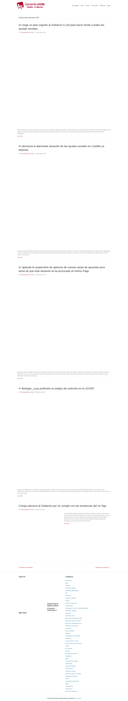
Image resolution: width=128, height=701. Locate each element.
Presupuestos (69, 668)
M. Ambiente (68, 648)
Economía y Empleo (70, 610)
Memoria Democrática (71, 653)
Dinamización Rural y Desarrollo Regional (76, 608)
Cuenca (67, 600)
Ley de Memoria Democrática (73, 643)
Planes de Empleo (70, 666)
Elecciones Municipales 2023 (73, 623)
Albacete (67, 585)
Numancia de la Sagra (71, 661)
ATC (66, 593)
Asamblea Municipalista (71, 590)
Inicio (82, 5)
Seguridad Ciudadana (71, 676)
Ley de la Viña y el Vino (71, 641)
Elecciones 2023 (69, 615)
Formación (68, 628)
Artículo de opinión (70, 588)
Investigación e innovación (72, 636)
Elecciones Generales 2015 (73, 621)
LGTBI (67, 646)
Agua (66, 583)
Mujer (66, 658)
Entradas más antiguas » (102, 567)
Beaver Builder (77, 698)
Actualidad (75, 5)
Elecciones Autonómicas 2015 (73, 618)
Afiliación (103, 5)
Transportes (68, 689)
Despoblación (69, 605)
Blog (108, 5)
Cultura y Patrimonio (71, 603)
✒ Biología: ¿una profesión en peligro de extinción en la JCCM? (56, 388)
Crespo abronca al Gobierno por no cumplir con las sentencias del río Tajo (62, 505)
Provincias (94, 5)
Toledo (67, 683)
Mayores (67, 651)
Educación (68, 613)
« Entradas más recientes (26, 567)
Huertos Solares (69, 631)
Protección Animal (70, 671)
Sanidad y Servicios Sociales (73, 673)
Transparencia (69, 686)
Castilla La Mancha (70, 598)
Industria (67, 633)
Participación (68, 663)
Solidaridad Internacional (72, 681)
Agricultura (68, 580)
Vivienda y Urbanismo (71, 691)
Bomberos (68, 595)
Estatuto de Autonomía (71, 626)
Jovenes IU (68, 638)
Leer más (19, 136)
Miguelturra (68, 656)
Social (67, 678)
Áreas (88, 5)
